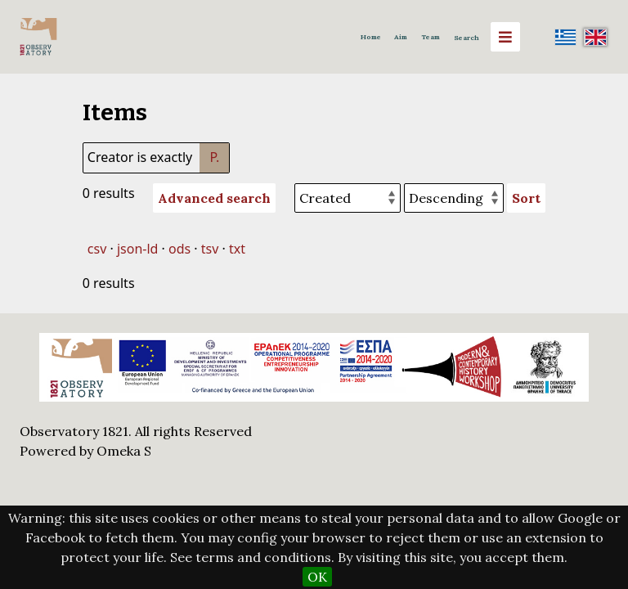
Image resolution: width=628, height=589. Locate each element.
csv (96, 249)
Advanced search (214, 198)
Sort (526, 198)
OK (317, 577)
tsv (210, 249)
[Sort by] (347, 198)
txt (237, 249)
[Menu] (505, 37)
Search (466, 38)
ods (179, 249)
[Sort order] (454, 198)
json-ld (137, 249)
